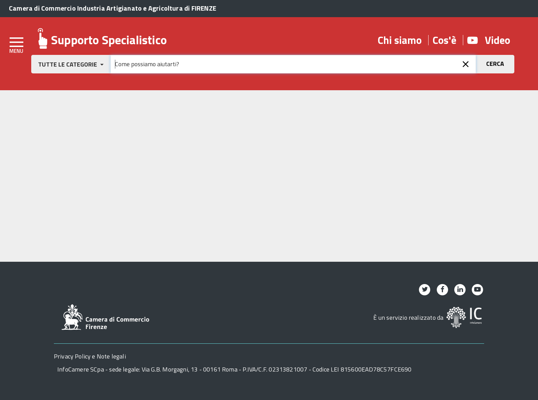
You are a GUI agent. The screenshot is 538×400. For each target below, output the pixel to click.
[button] (70, 64)
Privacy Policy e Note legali (90, 356)
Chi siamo (400, 40)
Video (488, 40)
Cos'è (444, 40)
